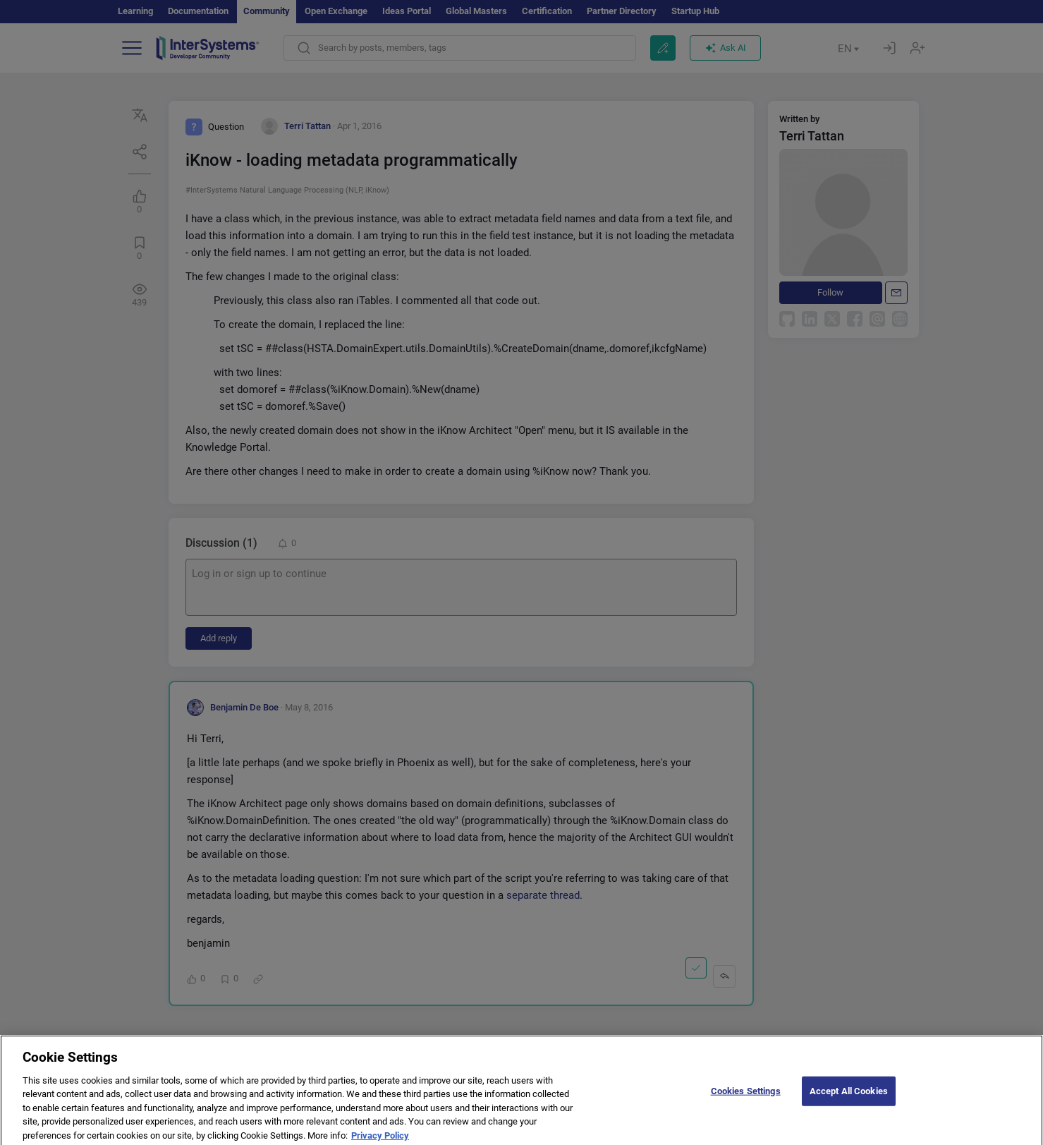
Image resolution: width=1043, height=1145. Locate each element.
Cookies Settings (746, 1096)
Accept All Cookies (849, 1096)
